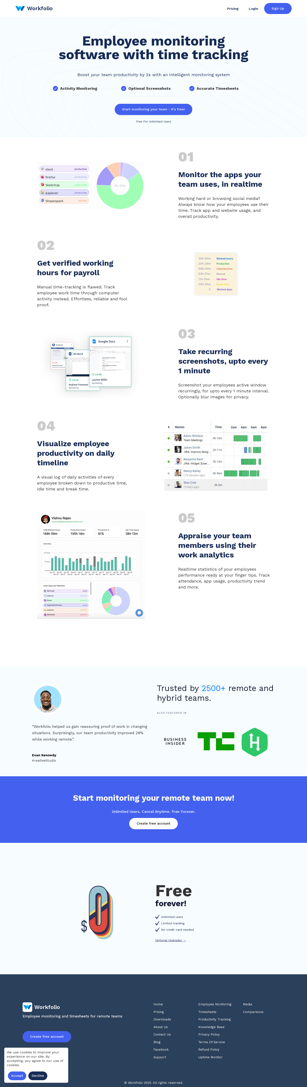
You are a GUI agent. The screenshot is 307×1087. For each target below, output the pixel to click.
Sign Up (278, 8)
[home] (34, 8)
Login (253, 9)
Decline (38, 1076)
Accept (17, 1076)
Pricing (233, 9)
